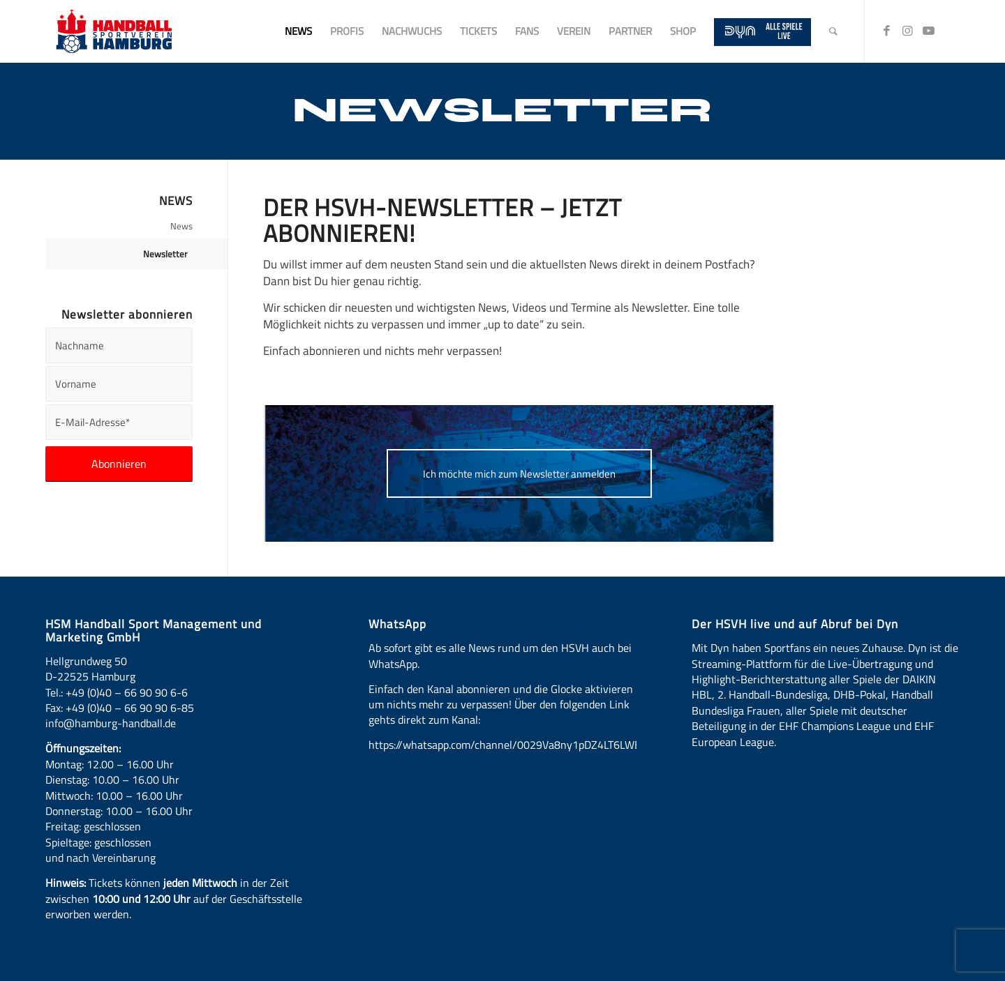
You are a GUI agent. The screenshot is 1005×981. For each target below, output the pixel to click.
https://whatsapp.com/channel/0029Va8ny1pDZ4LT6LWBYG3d (517, 744)
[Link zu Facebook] (886, 30)
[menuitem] (298, 31)
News (181, 226)
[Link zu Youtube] (928, 30)
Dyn (719, 647)
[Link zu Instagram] (907, 30)
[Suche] (833, 31)
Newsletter (165, 254)
